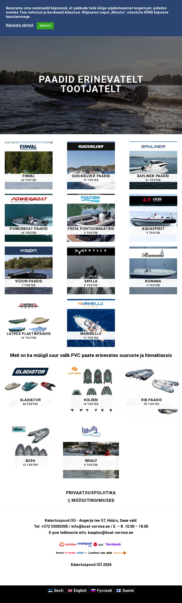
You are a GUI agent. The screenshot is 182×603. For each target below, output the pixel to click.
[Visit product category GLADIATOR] (30, 389)
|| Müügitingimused (91, 500)
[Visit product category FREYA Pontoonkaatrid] (91, 218)
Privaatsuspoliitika (91, 492)
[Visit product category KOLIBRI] (91, 389)
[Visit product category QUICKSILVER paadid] (91, 165)
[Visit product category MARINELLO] (91, 323)
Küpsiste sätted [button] (19, 25)
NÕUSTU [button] (45, 25)
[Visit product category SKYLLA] (91, 270)
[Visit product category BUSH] (30, 450)
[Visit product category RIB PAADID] (152, 389)
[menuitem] (55, 590)
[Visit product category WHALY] (91, 450)
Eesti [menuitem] (58, 590)
